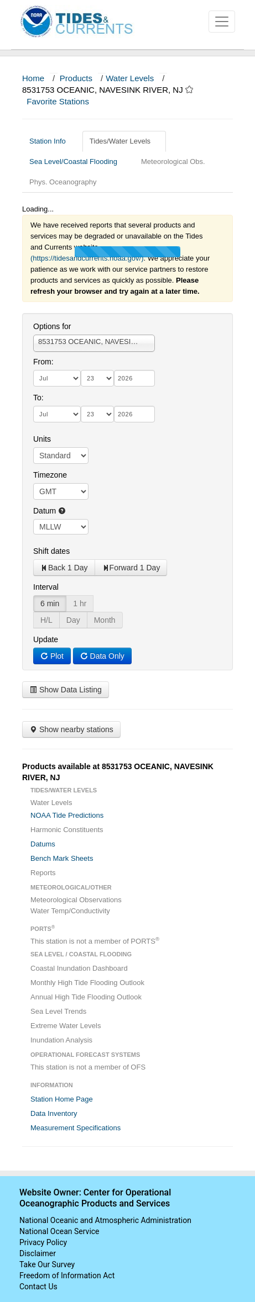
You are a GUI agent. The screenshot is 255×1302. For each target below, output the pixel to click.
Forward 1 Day (131, 567)
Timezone (50, 474)
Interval (46, 587)
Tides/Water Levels (124, 141)
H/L (46, 620)
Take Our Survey (47, 1264)
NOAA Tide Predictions (66, 815)
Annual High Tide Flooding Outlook (86, 997)
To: (38, 397)
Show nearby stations (71, 729)
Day (73, 620)
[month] (57, 378)
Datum (49, 510)
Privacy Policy (43, 1242)
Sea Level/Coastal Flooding (77, 161)
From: (43, 361)
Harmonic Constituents (66, 829)
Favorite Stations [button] (63, 101)
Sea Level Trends (58, 1011)
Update (45, 639)
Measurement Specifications (75, 1128)
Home (33, 78)
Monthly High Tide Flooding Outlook (87, 982)
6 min (49, 603)
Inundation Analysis (61, 1040)
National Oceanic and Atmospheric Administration (105, 1220)
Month (105, 620)
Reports (43, 873)
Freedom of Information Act (67, 1275)
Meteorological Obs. (173, 161)
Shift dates (51, 551)
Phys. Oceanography (62, 182)
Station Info (51, 141)
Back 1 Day (64, 567)
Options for (52, 326)
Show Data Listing (65, 689)
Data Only (102, 656)
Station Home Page (61, 1099)
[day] (97, 378)
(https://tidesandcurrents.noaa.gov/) (87, 258)
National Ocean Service (59, 1231)
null (61, 526)
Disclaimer (37, 1253)
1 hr (79, 603)
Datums (42, 844)
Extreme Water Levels (65, 1026)
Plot (52, 656)
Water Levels (130, 78)
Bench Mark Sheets (61, 858)
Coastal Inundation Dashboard (79, 968)
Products (76, 78)
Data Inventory (53, 1113)
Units (42, 439)
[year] (134, 378)
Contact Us (38, 1286)
